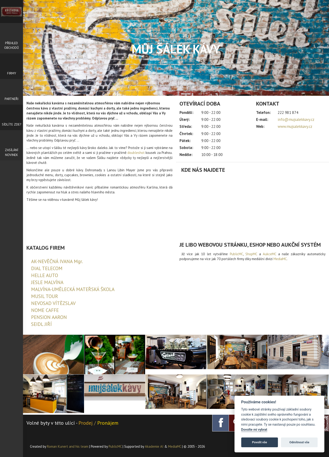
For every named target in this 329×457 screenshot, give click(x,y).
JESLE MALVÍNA (47, 282)
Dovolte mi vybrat (254, 430)
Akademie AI (154, 446)
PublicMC (236, 254)
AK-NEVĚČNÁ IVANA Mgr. (57, 261)
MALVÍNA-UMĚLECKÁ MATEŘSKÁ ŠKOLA (72, 289)
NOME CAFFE (45, 310)
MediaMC (280, 259)
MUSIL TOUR (44, 296)
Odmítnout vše (299, 442)
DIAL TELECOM (46, 268)
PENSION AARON (49, 317)
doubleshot (136, 152)
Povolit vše (259, 442)
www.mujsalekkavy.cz (295, 126)
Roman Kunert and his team (68, 446)
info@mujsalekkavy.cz (296, 119)
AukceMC (269, 254)
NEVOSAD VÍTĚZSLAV (53, 303)
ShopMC (251, 254)
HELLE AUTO (44, 275)
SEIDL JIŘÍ (41, 324)
